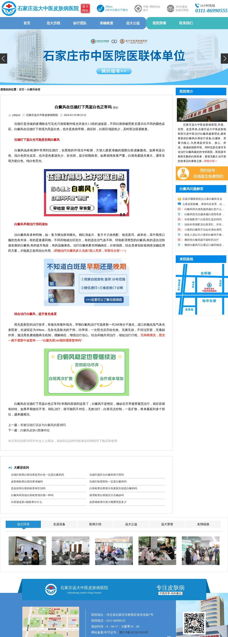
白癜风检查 (33, 89)
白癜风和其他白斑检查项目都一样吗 (32, 495)
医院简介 (186, 91)
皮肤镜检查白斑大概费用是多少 (107, 502)
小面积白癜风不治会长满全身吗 (203, 229)
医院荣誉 (159, 23)
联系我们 (186, 23)
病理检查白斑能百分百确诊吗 (106, 495)
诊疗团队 (80, 23)
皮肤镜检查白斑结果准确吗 (27, 481)
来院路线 (186, 259)
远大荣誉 (167, 524)
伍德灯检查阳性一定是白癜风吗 (107, 481)
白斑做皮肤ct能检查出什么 (26, 502)
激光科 (201, 562)
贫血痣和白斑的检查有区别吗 (28, 488)
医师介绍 (95, 524)
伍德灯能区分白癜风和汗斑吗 (106, 474)
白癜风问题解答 (191, 189)
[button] (3, 58)
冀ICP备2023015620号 (133, 632)
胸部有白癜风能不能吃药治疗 (201, 239)
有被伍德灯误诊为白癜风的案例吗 (43, 425)
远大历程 (53, 23)
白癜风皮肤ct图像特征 (35, 430)
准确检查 (106, 23)
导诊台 (157, 562)
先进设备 (59, 524)
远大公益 (133, 23)
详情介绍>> (210, 161)
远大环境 (23, 524)
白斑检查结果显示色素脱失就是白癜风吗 (113, 488)
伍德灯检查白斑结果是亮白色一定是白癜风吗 (37, 474)
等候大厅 (114, 562)
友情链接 (203, 524)
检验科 (27, 562)
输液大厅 (70, 562)
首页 (26, 23)
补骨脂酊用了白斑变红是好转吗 (203, 219)
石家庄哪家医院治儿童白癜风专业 (202, 199)
